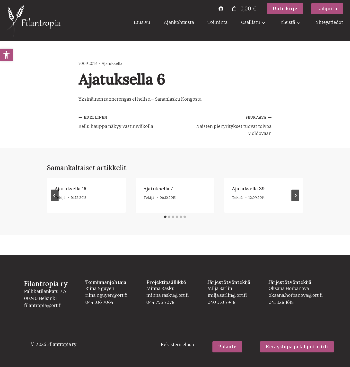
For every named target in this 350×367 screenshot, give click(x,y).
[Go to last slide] (55, 195)
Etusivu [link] (142, 22)
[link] (6, 55)
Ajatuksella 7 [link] (158, 188)
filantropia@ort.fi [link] (43, 305)
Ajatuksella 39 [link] (248, 188)
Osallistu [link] (250, 22)
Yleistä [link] (287, 22)
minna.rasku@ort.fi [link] (167, 295)
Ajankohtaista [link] (179, 22)
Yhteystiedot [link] (329, 22)
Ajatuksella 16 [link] (70, 188)
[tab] (165, 217)
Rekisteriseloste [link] (178, 344)
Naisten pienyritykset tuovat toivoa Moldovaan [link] (225, 125)
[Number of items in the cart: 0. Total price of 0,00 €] (243, 8)
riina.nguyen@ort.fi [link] (106, 295)
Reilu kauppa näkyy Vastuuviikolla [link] (125, 121)
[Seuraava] (295, 195)
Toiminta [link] (218, 22)
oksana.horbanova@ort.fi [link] (296, 295)
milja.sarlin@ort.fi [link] (227, 295)
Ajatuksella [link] (112, 63)
